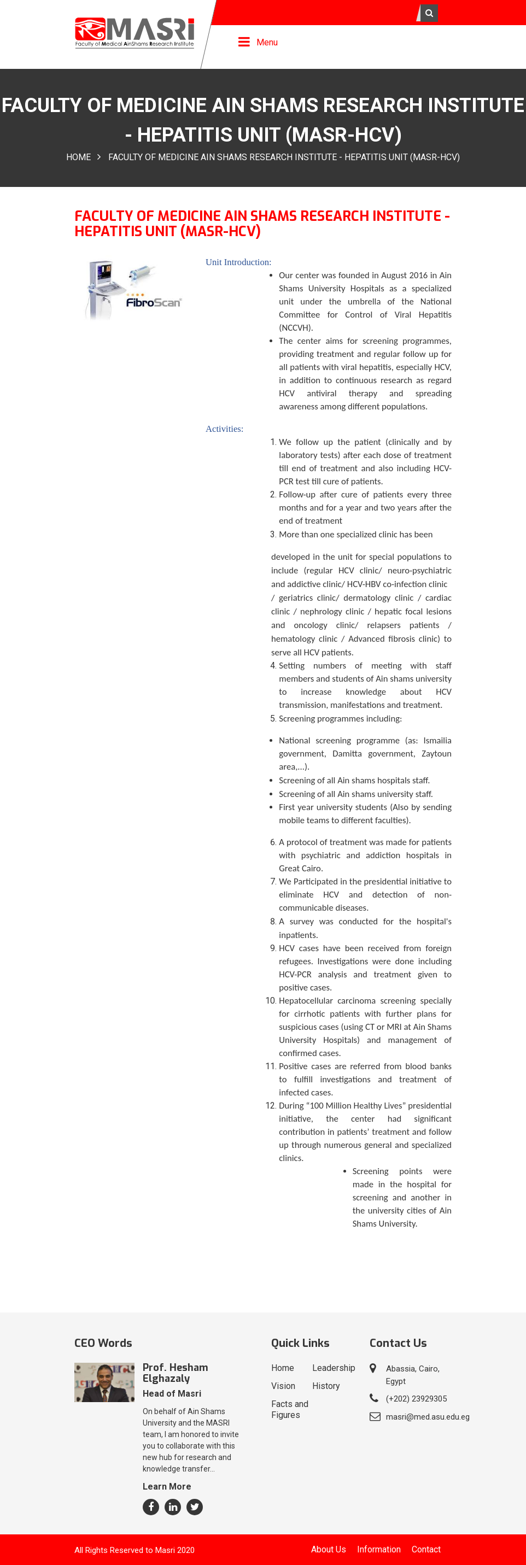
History (326, 1386)
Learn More (167, 1486)
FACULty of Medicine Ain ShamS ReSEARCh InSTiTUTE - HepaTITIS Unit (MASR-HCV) (284, 158)
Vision (283, 1386)
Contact (426, 1549)
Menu (267, 42)
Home (78, 158)
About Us (328, 1549)
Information (379, 1549)
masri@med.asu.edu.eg (428, 1417)
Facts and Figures (289, 1409)
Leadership (333, 1368)
